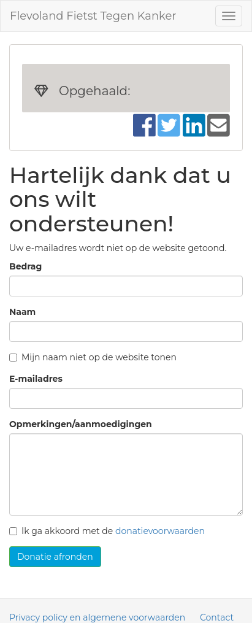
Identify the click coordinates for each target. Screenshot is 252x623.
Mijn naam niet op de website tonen (93, 357)
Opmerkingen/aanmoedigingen (80, 424)
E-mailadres (36, 378)
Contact (217, 617)
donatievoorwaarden (160, 530)
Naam (22, 311)
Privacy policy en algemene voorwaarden (97, 617)
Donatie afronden (55, 556)
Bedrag (25, 266)
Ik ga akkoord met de (107, 530)
